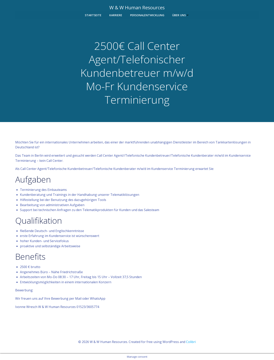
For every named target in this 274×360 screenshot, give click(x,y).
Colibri (191, 342)
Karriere (115, 15)
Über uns (180, 15)
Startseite (93, 15)
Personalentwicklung (147, 15)
